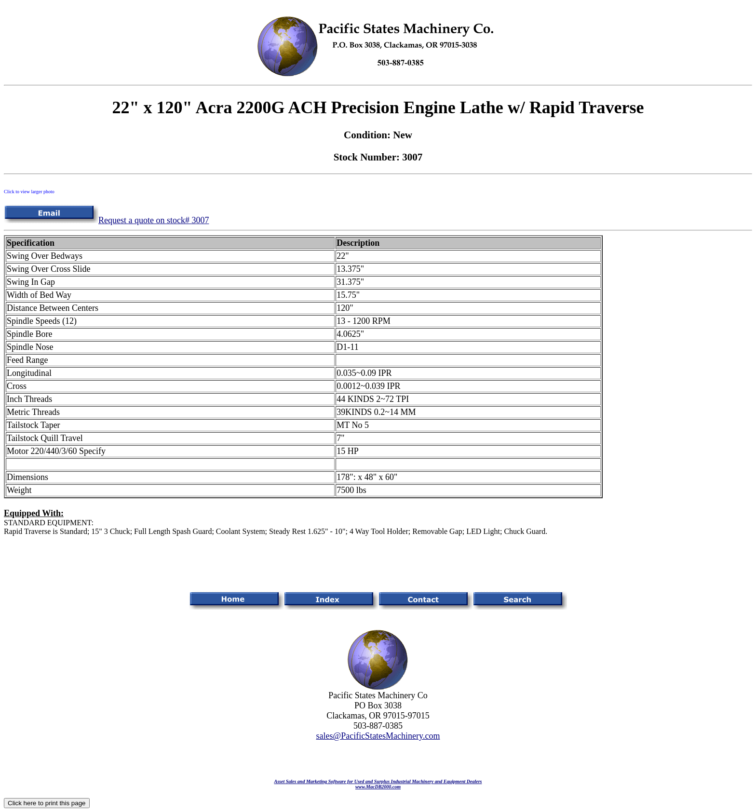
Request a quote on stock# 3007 (106, 220)
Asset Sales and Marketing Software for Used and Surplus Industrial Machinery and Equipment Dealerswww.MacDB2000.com (378, 784)
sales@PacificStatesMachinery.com (378, 736)
